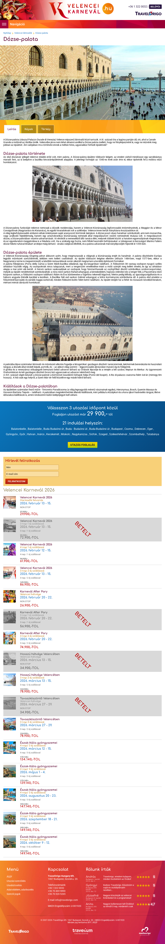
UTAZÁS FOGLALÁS (82, 444)
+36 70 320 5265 (56, 894)
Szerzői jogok (13, 894)
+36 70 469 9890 (56, 891)
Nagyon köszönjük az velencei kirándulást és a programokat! (117, 896)
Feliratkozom (16, 481)
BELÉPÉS (155, 6)
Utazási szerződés (16, 881)
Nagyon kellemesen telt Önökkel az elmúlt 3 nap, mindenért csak (118, 905)
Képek (29, 129)
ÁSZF (9, 876)
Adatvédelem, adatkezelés (20, 889)
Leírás (12, 129)
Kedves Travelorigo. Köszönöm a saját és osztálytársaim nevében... (118, 887)
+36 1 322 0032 (56, 888)
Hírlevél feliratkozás (22, 461)
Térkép (46, 129)
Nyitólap (7, 33)
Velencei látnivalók (23, 33)
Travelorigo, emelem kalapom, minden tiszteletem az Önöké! (117, 877)
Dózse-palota (41, 33)
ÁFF (89, 922)
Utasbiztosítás (14, 885)
